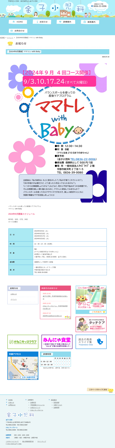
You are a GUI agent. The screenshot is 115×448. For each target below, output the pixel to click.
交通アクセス (58, 405)
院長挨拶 (56, 402)
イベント (10, 38)
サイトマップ (41, 441)
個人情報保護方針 (28, 441)
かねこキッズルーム (36, 410)
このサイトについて (12, 441)
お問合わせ (12, 405)
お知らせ (14, 294)
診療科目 (33, 402)
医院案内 (54, 400)
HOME (2, 38)
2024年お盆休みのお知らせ (52, 316)
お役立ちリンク (35, 407)
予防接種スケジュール (37, 405)
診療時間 (56, 407)
